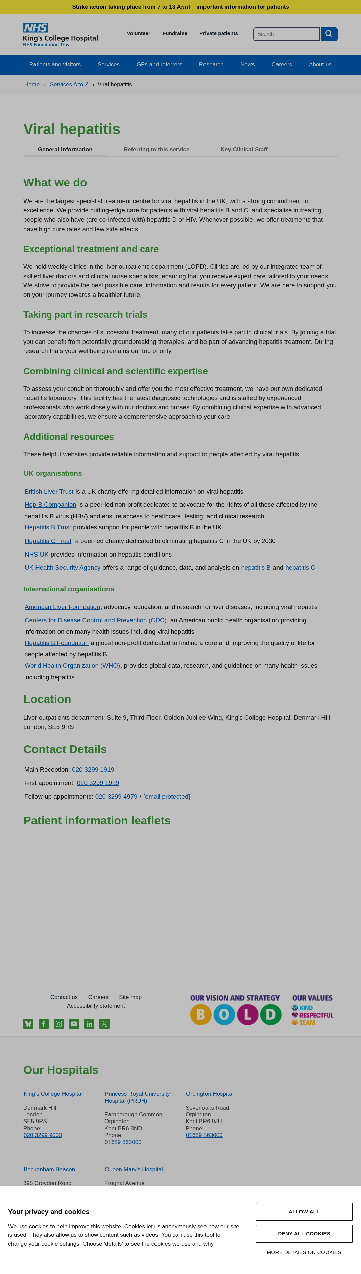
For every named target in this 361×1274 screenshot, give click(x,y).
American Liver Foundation (62, 606)
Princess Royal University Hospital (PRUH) (137, 1097)
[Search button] (329, 34)
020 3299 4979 (116, 796)
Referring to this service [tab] (157, 149)
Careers (282, 64)
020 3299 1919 (93, 769)
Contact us (64, 997)
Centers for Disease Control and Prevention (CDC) (96, 620)
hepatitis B (256, 567)
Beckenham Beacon (49, 1169)
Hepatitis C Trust (48, 540)
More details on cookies (304, 1252)
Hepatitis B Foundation (57, 642)
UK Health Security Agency (62, 567)
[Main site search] (286, 34)
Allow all (304, 1211)
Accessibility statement (96, 1005)
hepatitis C (300, 567)
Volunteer (138, 33)
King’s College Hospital (53, 1094)
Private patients (218, 33)
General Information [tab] (65, 149)
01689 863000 (123, 1142)
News (247, 64)
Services (109, 64)
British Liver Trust (49, 491)
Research (211, 64)
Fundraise (175, 33)
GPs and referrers (159, 64)
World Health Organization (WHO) (72, 665)
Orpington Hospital (210, 1094)
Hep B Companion (50, 504)
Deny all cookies (304, 1233)
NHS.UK (37, 554)
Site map (130, 997)
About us (320, 64)
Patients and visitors (55, 64)
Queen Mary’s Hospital (134, 1169)
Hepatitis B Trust (48, 527)
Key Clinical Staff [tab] (244, 149)
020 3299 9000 (43, 1135)
